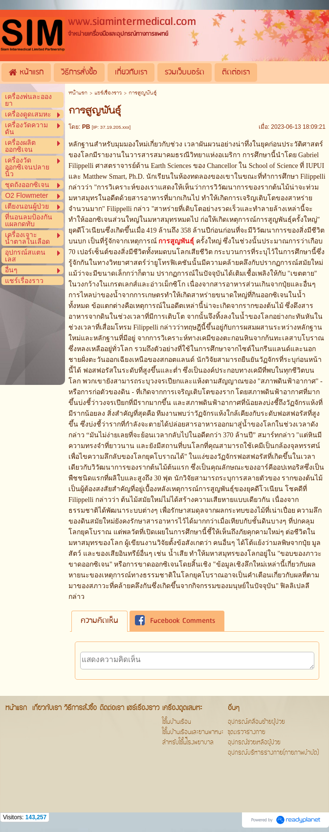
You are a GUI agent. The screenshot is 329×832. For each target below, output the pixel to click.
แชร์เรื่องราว (108, 93)
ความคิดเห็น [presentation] (99, 621)
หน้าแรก (78, 93)
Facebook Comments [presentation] (175, 621)
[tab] (99, 621)
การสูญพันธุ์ (176, 241)
